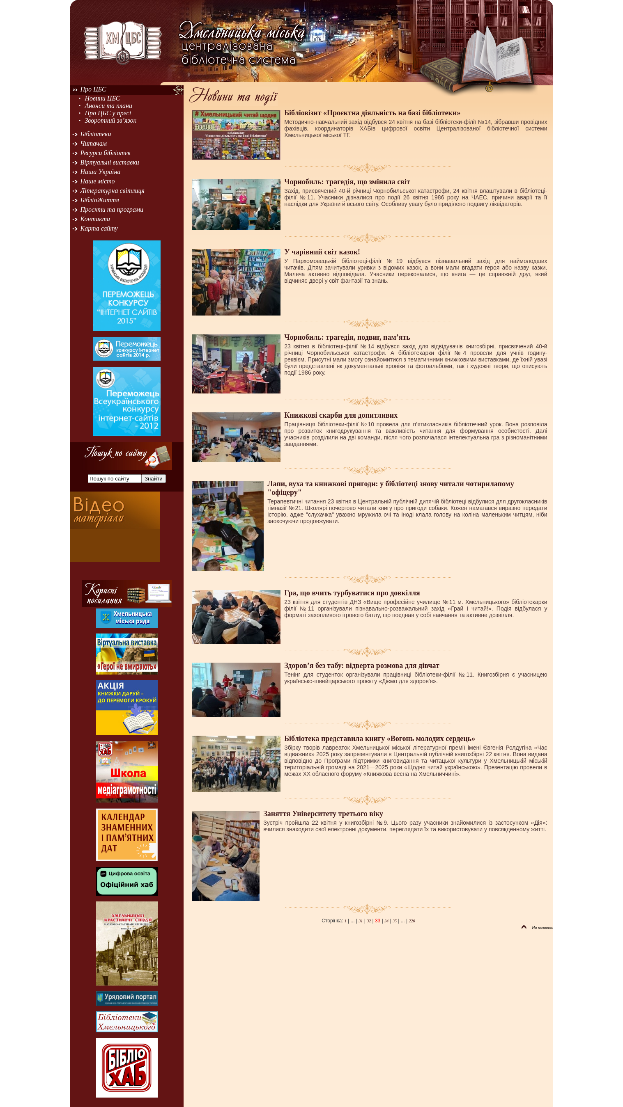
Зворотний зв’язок (110, 120)
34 (386, 921)
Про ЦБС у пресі (108, 113)
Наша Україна (100, 171)
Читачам (93, 143)
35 (395, 921)
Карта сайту (99, 228)
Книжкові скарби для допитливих (341, 415)
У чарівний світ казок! (322, 252)
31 (361, 921)
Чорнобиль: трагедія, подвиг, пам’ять (347, 337)
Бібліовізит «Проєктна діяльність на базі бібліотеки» (372, 113)
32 (369, 921)
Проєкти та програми (112, 209)
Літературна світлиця (112, 190)
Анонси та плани (108, 105)
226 (412, 921)
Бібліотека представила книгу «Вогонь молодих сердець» (379, 738)
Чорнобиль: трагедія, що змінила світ (347, 182)
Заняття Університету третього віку (323, 814)
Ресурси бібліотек (105, 152)
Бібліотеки (95, 133)
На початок (537, 927)
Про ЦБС (93, 89)
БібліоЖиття (99, 200)
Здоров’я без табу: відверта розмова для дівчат (361, 665)
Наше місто (97, 181)
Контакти (95, 218)
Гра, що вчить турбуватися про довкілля (352, 593)
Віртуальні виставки (109, 162)
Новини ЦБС (102, 98)
